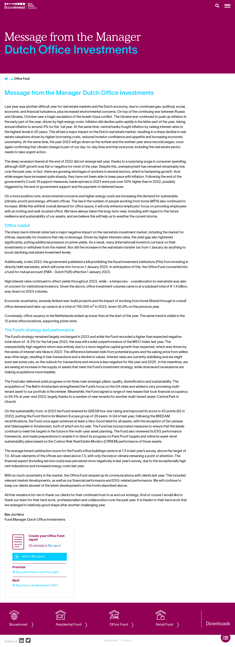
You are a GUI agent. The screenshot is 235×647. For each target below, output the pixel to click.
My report (54, 546)
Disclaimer (111, 640)
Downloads (218, 624)
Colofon (125, 640)
